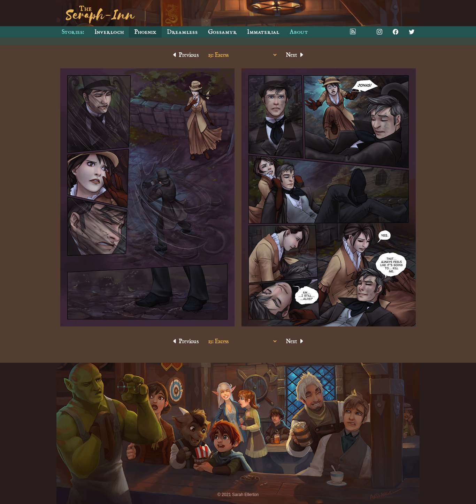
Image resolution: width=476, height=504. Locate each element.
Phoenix (145, 32)
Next (295, 55)
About (299, 32)
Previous (185, 55)
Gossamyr (222, 32)
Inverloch (109, 32)
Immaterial (263, 32)
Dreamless (182, 32)
